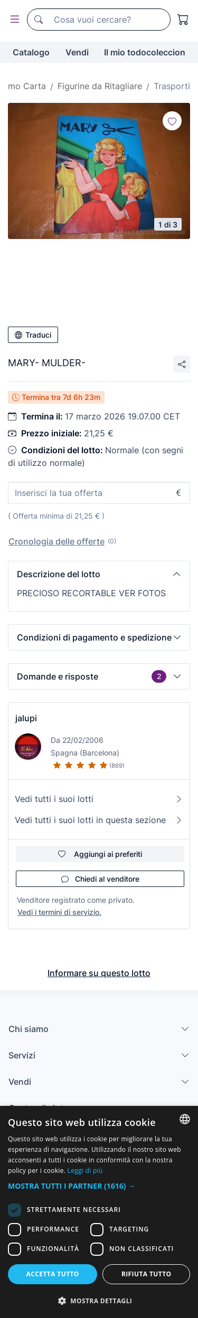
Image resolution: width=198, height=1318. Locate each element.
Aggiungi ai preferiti (100, 853)
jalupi (26, 718)
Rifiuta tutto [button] (146, 1273)
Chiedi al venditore (100, 878)
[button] (99, 574)
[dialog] (99, 1212)
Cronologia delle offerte (56, 541)
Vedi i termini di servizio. (59, 912)
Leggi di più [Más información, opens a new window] (85, 1170)
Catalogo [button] (31, 52)
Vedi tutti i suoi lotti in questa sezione (99, 820)
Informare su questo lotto (99, 973)
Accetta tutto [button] (52, 1273)
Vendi (77, 52)
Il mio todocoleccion (144, 52)
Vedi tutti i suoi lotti (99, 799)
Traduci (33, 334)
